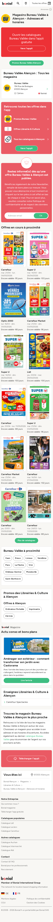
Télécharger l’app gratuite (12, 812)
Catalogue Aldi (7, 850)
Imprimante (34, 609)
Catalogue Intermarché (11, 846)
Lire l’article (26, 680)
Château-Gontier (13, 572)
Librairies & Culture (12, 785)
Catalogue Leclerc (9, 827)
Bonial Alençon (10, 782)
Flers (7, 565)
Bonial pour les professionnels (14, 865)
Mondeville (31, 572)
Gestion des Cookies (36, 902)
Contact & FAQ (7, 861)
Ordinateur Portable (14, 609)
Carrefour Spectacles (16, 702)
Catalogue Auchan (9, 842)
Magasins (24, 782)
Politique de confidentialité (38, 899)
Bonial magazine (8, 808)
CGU (3, 902)
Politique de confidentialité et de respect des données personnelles (27, 204)
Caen (7, 558)
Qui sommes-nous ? (10, 804)
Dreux (18, 558)
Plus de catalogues (26, 540)
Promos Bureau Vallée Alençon (26, 63)
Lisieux (29, 558)
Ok (40, 215)
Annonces (46, 9)
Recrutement (7, 869)
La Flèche (19, 565)
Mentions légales (8, 899)
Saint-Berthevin (13, 579)
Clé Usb (9, 616)
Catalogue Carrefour (10, 831)
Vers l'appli (26, 48)
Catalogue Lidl (7, 823)
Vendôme (41, 558)
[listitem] (13, 255)
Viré (31, 565)
